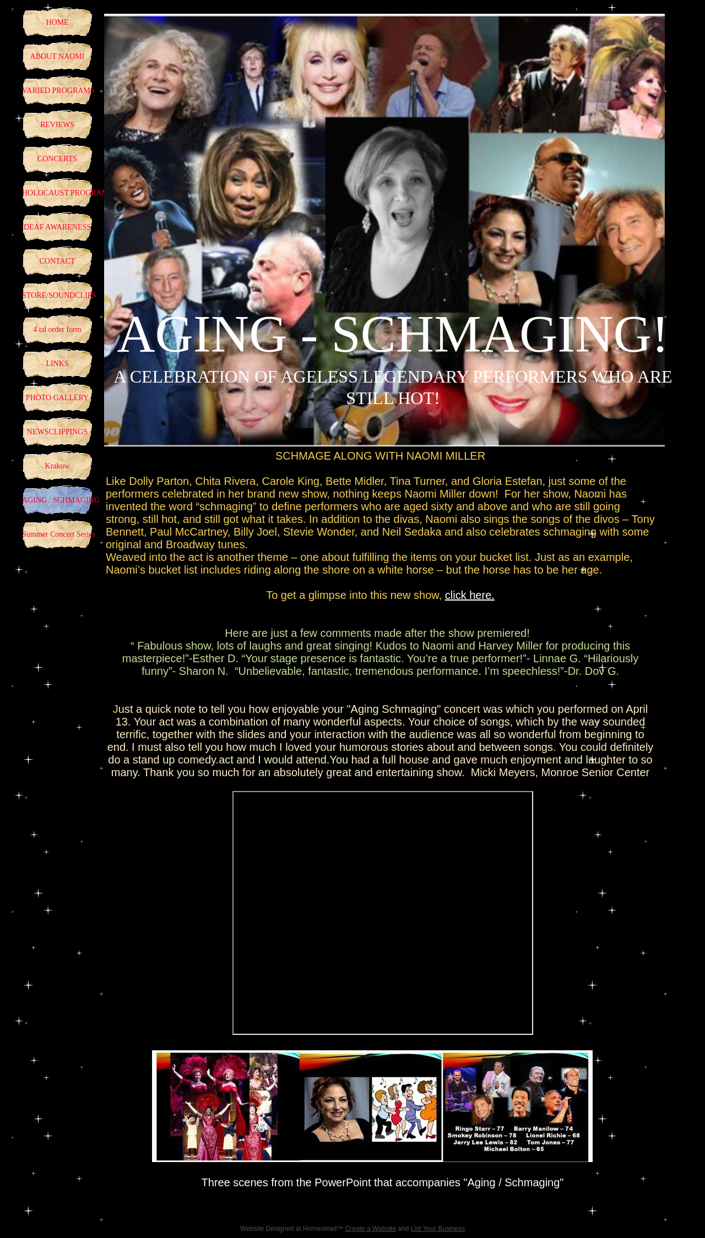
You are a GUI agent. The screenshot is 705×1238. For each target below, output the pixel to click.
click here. (470, 595)
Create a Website (371, 1228)
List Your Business (438, 1228)
